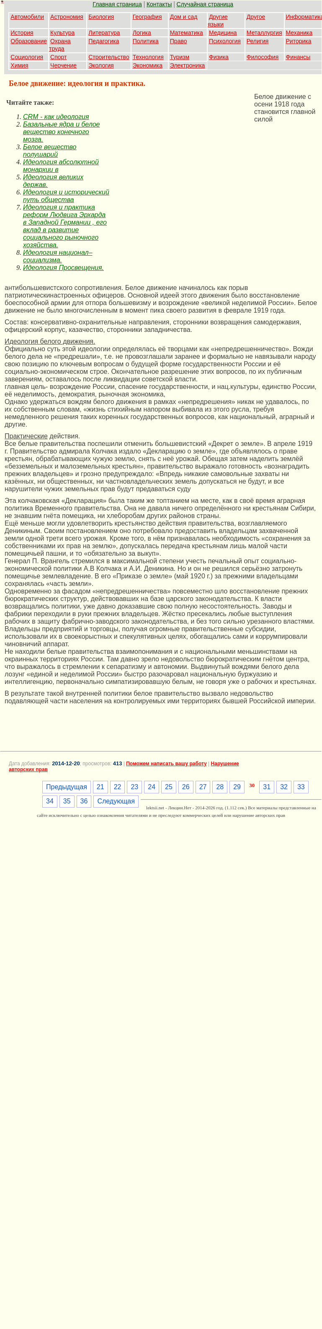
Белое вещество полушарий (50, 150)
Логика (142, 32)
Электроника (187, 65)
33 (301, 786)
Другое (256, 16)
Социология (26, 57)
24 (151, 786)
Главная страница (117, 4)
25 (169, 786)
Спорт (58, 57)
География (147, 16)
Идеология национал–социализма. (58, 256)
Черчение (63, 65)
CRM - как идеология (56, 116)
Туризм (179, 57)
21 (100, 786)
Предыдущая (66, 786)
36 (84, 801)
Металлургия (264, 32)
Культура (62, 32)
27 (203, 786)
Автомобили (27, 16)
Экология (100, 65)
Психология (225, 41)
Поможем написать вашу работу (166, 764)
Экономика (147, 65)
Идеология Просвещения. (63, 267)
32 (284, 786)
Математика (186, 32)
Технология (148, 57)
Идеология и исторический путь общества (66, 196)
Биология (101, 16)
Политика (146, 41)
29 (237, 786)
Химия (19, 65)
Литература (104, 32)
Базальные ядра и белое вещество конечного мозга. (61, 132)
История (21, 32)
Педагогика (103, 41)
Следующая (116, 801)
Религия (258, 41)
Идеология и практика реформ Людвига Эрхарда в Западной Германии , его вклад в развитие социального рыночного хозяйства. (65, 226)
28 (220, 786)
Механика (299, 32)
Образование (28, 41)
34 (50, 801)
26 (186, 786)
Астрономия (66, 16)
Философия (262, 57)
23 (134, 786)
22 (117, 786)
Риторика (299, 41)
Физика (219, 57)
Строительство (108, 57)
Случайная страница (205, 4)
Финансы (298, 57)
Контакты (159, 4)
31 (266, 786)
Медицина (223, 32)
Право (178, 41)
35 (67, 801)
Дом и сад (184, 16)
